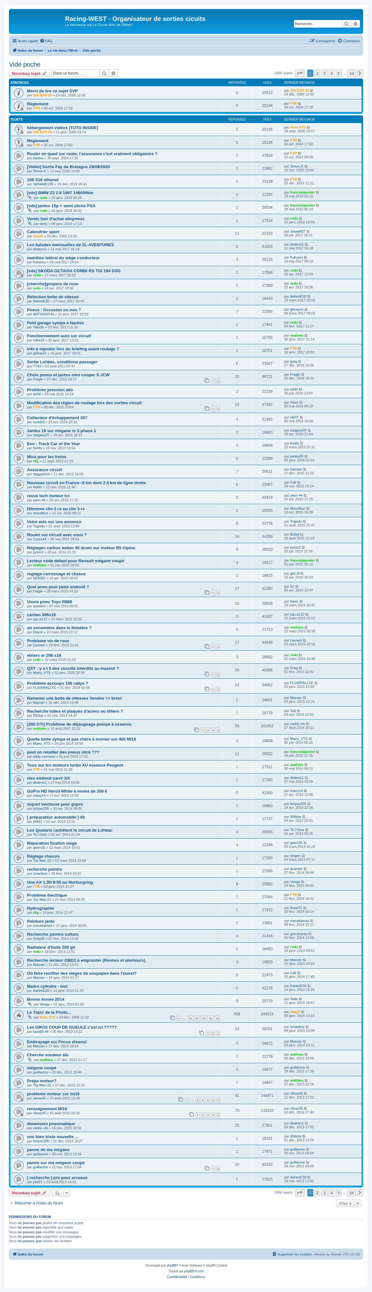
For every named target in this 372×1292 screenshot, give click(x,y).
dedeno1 (40, 249)
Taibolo (38, 327)
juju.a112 (40, 619)
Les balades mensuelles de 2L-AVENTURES (70, 244)
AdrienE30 (41, 301)
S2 (292, 586)
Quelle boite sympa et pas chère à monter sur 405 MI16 (81, 739)
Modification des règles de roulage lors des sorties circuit (84, 402)
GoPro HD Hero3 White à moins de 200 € (67, 791)
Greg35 (39, 938)
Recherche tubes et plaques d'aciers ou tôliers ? (75, 711)
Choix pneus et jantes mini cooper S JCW (68, 374)
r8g (35, 461)
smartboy (40, 873)
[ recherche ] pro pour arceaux (57, 1177)
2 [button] (317, 73)
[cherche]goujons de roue (52, 283)
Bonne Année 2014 (45, 999)
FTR (36, 108)
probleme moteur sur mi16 (53, 1093)
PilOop (38, 715)
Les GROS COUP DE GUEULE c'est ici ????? (72, 1027)
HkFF (294, 417)
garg (293, 361)
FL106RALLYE (44, 687)
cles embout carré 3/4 (48, 778)
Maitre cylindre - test (47, 986)
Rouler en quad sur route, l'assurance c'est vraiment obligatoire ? (92, 153)
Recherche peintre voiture (53, 934)
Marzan (39, 702)
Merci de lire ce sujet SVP (52, 91)
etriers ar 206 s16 (44, 655)
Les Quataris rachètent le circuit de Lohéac (70, 830)
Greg (294, 668)
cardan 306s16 (41, 614)
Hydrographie (40, 908)
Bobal (294, 534)
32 (203, 1018)
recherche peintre (44, 869)
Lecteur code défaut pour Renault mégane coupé (75, 560)
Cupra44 (39, 539)
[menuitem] (46, 41)
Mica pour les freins (46, 456)
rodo (43, 198)
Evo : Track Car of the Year (53, 443)
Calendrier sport (43, 231)
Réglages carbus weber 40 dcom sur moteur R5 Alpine (81, 547)
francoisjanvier (302, 192)
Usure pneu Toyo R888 (49, 601)
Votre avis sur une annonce (54, 521)
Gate (294, 999)
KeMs (37, 448)
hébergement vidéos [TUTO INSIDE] (62, 127)
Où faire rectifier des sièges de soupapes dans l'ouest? (81, 973)
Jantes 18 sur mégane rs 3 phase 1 (61, 430)
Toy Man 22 (42, 860)
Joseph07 (297, 231)
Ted (293, 711)
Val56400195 (43, 184)
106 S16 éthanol (43, 179)
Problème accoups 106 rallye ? (57, 683)
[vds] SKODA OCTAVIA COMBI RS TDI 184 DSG (74, 270)
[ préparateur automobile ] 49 (56, 817)
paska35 (296, 456)
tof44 (37, 394)
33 (210, 1018)
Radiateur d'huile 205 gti (51, 947)
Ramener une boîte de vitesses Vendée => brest (74, 698)
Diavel (38, 632)
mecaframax (42, 925)
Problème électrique (47, 895)
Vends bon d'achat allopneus (55, 218)
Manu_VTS (41, 673)
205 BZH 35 (42, 95)
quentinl (39, 606)
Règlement (37, 104)
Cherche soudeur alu (48, 1054)
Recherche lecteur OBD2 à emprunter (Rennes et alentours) (86, 960)
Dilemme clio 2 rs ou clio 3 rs (56, 508)
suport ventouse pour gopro (55, 804)
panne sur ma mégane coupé (56, 1162)
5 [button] (339, 73)
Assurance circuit (44, 469)
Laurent (39, 645)
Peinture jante (41, 921)
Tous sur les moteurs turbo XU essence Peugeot (75, 765)
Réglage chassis (43, 856)
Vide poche (25, 64)
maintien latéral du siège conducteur (63, 257)
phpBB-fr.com (194, 1271)
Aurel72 (296, 908)
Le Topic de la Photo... (49, 1012)
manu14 (39, 795)
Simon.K (39, 171)
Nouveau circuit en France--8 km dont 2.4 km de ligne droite (86, 482)
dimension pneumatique (51, 1123)
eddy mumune (44, 756)
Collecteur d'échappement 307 (57, 417)
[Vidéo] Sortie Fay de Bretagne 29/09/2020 (68, 166)
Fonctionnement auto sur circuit (59, 335)
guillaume (40, 1072)
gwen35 (39, 847)
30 (190, 1018)
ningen (295, 856)
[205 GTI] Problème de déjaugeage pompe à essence (79, 724)
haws (294, 402)
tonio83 (38, 422)
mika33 (38, 340)
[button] (299, 73)
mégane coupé (41, 1067)
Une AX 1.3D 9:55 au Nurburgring (60, 882)
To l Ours (40, 834)
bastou (38, 158)
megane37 (41, 435)
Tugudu (39, 526)
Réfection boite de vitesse (53, 296)
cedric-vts (297, 724)
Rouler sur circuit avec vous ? (57, 534)
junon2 (38, 552)
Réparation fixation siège (52, 843)
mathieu (296, 335)
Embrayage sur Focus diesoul (57, 1041)
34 (217, 1018)
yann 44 (39, 500)
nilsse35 (39, 1098)
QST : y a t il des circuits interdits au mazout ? (73, 668)
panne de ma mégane (48, 1149)
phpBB (171, 1265)
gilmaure (296, 309)
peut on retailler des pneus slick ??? (63, 752)
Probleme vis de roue (48, 640)
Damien (296, 469)
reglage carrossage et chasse (56, 573)
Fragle (38, 379)
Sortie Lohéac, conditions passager (62, 361)
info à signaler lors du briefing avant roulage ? (73, 348)
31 (197, 1018)
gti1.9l (294, 573)
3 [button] (324, 73)
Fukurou (39, 262)
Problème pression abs (50, 389)
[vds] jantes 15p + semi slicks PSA (61, 205)
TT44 (37, 366)
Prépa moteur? (41, 1080)
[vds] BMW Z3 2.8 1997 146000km (60, 192)
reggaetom (41, 474)
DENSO (39, 578)
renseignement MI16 (47, 1108)
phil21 (37, 821)
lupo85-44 (41, 1031)
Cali (293, 482)
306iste (295, 817)
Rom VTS (298, 127)
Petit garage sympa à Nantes (55, 322)
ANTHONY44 (43, 314)
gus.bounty (298, 934)
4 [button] (331, 73)
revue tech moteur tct (48, 495)
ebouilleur (40, 513)
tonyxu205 (41, 808)
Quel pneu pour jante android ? (58, 586)
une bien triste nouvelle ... (52, 1136)
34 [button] (351, 73)
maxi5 (38, 236)
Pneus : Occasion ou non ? (54, 309)
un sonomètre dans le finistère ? (59, 627)
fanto (43, 224)
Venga (295, 882)
